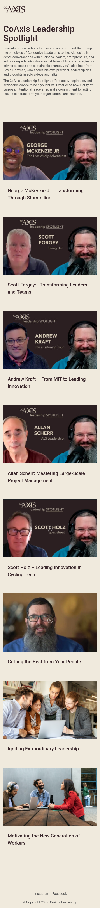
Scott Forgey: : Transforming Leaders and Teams (47, 288)
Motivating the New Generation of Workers (44, 839)
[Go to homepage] (14, 9)
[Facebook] (60, 894)
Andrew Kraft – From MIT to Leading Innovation (47, 382)
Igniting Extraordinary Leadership (43, 748)
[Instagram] (41, 894)
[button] (94, 10)
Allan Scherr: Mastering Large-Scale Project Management (46, 477)
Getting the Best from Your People (44, 661)
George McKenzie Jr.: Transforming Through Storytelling (46, 194)
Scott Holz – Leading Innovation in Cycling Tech (45, 571)
